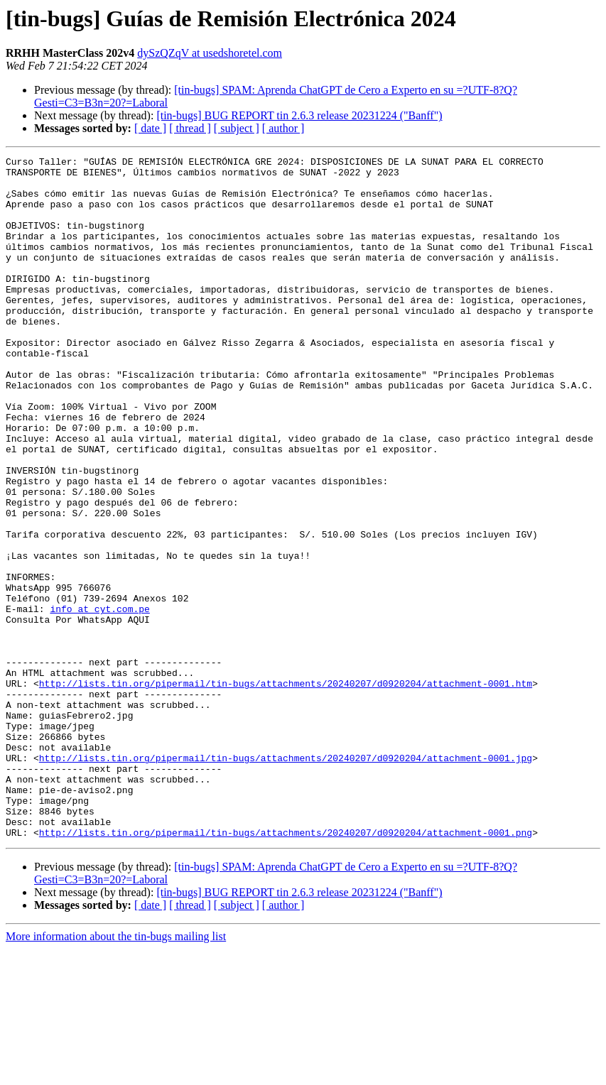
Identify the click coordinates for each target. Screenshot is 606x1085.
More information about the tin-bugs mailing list (116, 1073)
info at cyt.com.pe (99, 700)
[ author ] (283, 128)
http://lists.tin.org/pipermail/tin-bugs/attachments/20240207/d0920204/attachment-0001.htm (285, 789)
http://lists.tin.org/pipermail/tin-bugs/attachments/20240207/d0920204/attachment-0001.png (285, 968)
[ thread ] (190, 128)
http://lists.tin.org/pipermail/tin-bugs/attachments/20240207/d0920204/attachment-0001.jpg (285, 879)
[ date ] (150, 128)
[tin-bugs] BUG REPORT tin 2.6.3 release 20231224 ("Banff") (299, 115)
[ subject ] (236, 128)
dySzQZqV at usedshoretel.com (209, 53)
